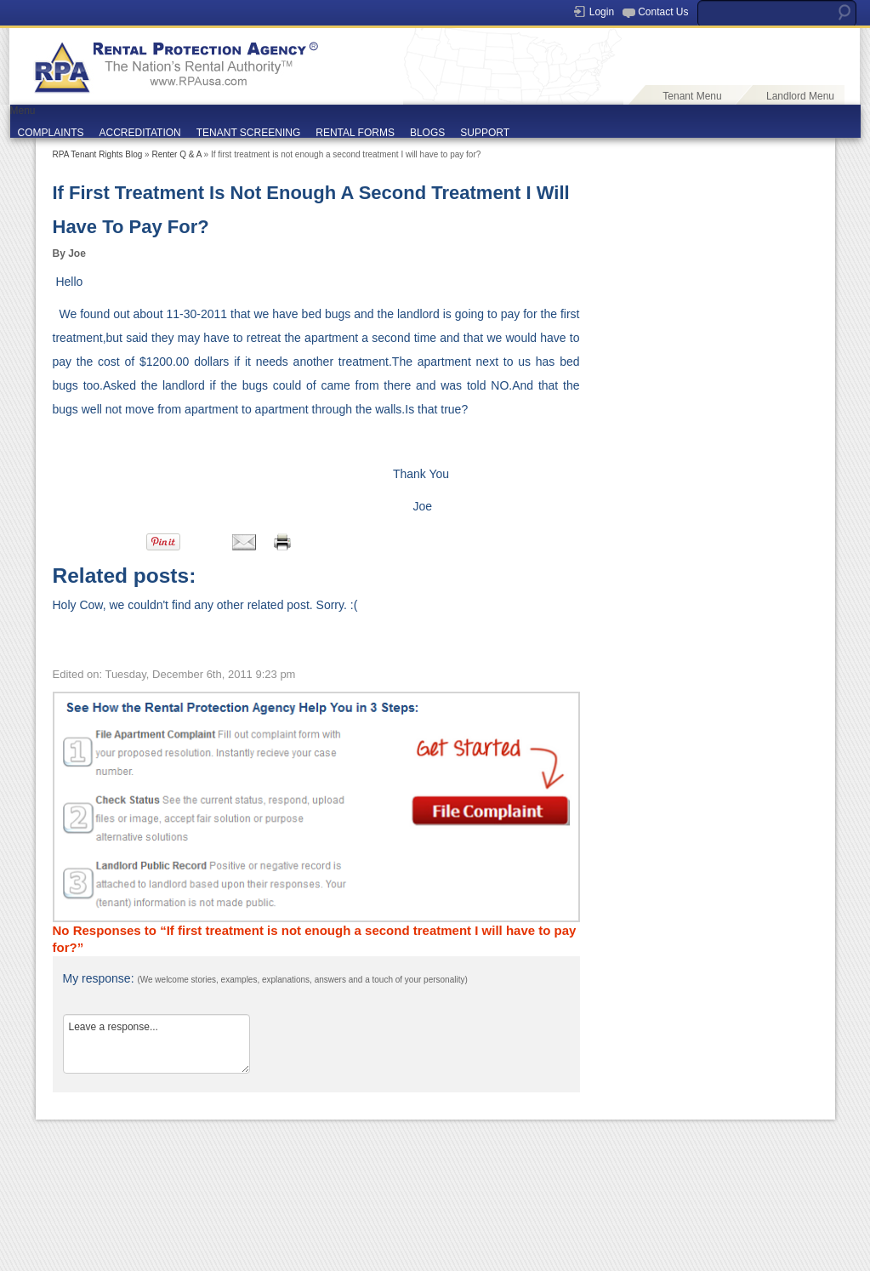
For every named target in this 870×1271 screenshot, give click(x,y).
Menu (23, 111)
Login (601, 12)
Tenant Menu (691, 96)
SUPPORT (484, 133)
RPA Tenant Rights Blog (98, 154)
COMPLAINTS (51, 133)
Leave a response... (156, 1044)
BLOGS (427, 133)
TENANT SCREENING (248, 133)
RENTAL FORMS (355, 133)
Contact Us (663, 12)
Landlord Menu (800, 96)
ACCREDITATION (140, 133)
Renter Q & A (176, 154)
